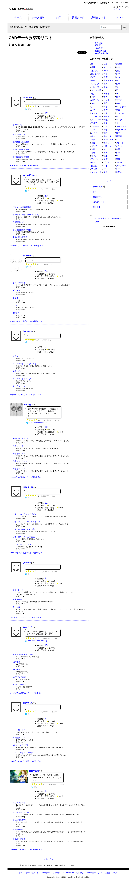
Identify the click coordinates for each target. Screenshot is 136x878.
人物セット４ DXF (20, 454)
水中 (106, 156)
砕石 (93, 162)
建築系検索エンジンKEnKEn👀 (108, 219)
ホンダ (119, 146)
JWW (106, 71)
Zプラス (16, 313)
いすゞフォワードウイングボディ (26, 522)
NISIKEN (28, 255)
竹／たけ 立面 (19, 738)
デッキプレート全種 (21, 812)
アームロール (18, 607)
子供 (93, 97)
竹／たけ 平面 (19, 730)
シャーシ (95, 126)
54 (46, 271)
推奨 (118, 133)
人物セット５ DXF (20, 438)
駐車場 (119, 136)
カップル (120, 113)
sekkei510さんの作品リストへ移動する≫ (26, 246)
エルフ (106, 143)
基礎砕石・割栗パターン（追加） (26, 215)
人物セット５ (18, 446)
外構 (106, 107)
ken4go (28, 404)
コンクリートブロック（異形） (25, 364)
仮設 (118, 153)
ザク (93, 140)
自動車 (119, 64)
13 (46, 645)
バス (93, 110)
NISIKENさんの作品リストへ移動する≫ (26, 321)
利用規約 (79, 873)
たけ (106, 84)
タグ (58, 17)
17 (46, 113)
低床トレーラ (18, 599)
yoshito (27, 562)
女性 (118, 71)
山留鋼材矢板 (18, 829)
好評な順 (98, 43)
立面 (106, 77)
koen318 (27, 627)
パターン (107, 146)
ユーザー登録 (90, 873)
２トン (106, 126)
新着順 (98, 45)
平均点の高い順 (101, 53)
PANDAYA (95, 74)
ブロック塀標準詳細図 (22, 207)
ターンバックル (19, 134)
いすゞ (119, 74)
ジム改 (15, 305)
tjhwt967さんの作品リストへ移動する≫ (26, 761)
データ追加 (38, 17)
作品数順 (98, 48)
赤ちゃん (107, 136)
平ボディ (95, 159)
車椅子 (94, 123)
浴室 (106, 123)
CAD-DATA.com (122, 3)
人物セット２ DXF (20, 469)
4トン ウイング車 (20, 745)
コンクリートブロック (22, 379)
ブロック (107, 162)
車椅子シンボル (19, 386)
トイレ (119, 162)
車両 (106, 97)
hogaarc (27, 331)
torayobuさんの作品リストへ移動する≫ (26, 849)
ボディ (94, 133)
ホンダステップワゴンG (22, 544)
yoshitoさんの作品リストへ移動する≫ (25, 617)
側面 (118, 80)
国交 (106, 103)
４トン (94, 113)
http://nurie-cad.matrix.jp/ (38, 641)
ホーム (18, 17)
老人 (93, 94)
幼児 (106, 133)
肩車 (118, 103)
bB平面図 (16, 662)
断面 (118, 169)
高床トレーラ (18, 590)
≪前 (46, 859)
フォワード (96, 172)
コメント (118, 17)
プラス (94, 169)
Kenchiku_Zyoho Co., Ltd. (78, 877)
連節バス (120, 172)
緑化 (93, 153)
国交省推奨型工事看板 (22, 230)
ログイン (116, 9)
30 (46, 195)
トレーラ (95, 87)
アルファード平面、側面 (23, 654)
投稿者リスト (98, 17)
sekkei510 (28, 175)
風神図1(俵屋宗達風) (21, 149)
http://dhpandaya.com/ (38, 423)
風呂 (106, 172)
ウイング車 (121, 107)
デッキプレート (19, 803)
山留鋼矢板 (108, 80)
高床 (118, 159)
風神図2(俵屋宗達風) (21, 142)
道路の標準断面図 (20, 237)
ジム (106, 90)
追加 (106, 153)
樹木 (93, 136)
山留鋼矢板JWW (19, 820)
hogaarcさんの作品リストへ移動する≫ (26, 395)
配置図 (94, 166)
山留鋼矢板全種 (19, 839)
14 (46, 791)
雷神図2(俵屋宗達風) (21, 157)
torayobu (34, 771)
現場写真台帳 (18, 222)
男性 (93, 67)
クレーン (120, 143)
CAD (97, 222)
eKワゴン (95, 100)
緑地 (106, 120)
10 (46, 427)
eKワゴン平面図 (19, 677)
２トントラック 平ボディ (24, 753)
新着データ (78, 17)
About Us (70, 873)
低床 (106, 159)
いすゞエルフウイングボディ (24, 514)
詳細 (106, 166)
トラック (107, 67)
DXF (118, 67)
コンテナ (95, 146)
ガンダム (95, 71)
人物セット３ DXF (20, 461)
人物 (106, 74)
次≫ (52, 859)
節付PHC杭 (17, 125)
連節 (106, 113)
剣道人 (15, 356)
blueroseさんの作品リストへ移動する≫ (26, 165)
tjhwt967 (27, 702)
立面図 (119, 100)
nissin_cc (28, 487)
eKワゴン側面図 (19, 685)
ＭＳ (118, 77)
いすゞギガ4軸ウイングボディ (25, 529)
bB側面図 (16, 669)
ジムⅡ (15, 298)
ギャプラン (17, 290)
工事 (93, 130)
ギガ (106, 110)
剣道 (118, 110)
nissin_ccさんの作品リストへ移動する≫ (26, 553)
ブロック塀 (96, 90)
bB (117, 94)
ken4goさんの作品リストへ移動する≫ (25, 477)
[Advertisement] (49, 74)
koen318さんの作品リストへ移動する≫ (26, 693)
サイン (94, 156)
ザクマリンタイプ (20, 283)
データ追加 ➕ (99, 187)
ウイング (95, 84)
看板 (106, 130)
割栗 (118, 149)
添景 (106, 64)
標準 (118, 97)
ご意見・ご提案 (111, 873)
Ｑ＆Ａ (100, 873)
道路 (93, 149)
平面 (93, 80)
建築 (106, 87)
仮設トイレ (17, 371)
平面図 (106, 117)
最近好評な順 (100, 51)
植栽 (118, 84)
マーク (119, 120)
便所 (93, 103)
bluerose (27, 97)
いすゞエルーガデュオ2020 (24, 537)
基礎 (93, 143)
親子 (93, 77)
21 (46, 502)
